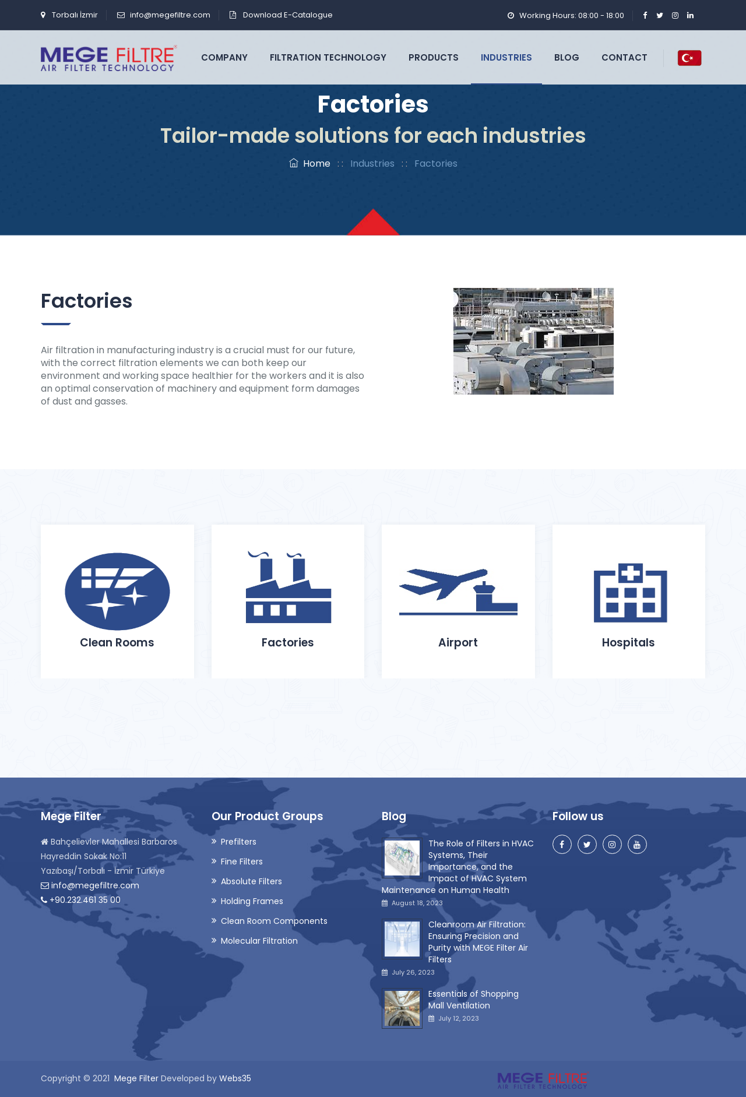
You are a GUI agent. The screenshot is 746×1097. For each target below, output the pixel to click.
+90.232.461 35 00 (81, 900)
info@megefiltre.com (170, 14)
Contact (624, 57)
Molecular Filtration (259, 941)
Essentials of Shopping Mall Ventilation (473, 999)
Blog (566, 57)
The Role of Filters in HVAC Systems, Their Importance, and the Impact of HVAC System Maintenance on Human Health (458, 867)
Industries (506, 57)
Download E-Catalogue (287, 14)
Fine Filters (242, 861)
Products (434, 57)
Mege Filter (136, 1078)
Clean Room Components (274, 921)
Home (309, 163)
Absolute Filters (251, 881)
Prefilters (238, 842)
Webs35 (235, 1078)
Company (224, 57)
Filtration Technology (328, 57)
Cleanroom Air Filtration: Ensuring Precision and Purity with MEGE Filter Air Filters (478, 942)
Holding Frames (252, 901)
